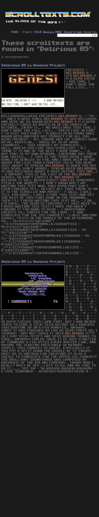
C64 (38, 32)
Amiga (48, 32)
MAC (59, 32)
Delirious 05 (14, 65)
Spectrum (73, 32)
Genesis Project (49, 65)
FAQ (14, 32)
